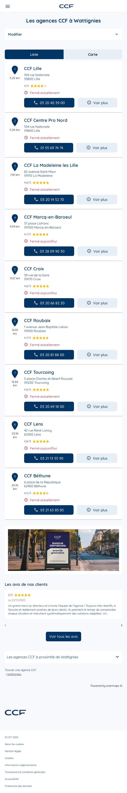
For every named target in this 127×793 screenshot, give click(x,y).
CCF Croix (34, 268)
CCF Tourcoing (39, 372)
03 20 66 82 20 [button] (49, 303)
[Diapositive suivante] (121, 625)
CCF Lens (33, 424)
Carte (92, 54)
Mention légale (13, 751)
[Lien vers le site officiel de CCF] (66, 6)
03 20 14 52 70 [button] (49, 199)
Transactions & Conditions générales (25, 772)
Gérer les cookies (14, 744)
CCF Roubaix (37, 320)
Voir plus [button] (97, 103)
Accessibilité (12, 778)
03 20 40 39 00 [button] (49, 103)
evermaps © (114, 686)
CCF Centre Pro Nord (45, 120)
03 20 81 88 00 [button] (49, 355)
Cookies (9, 758)
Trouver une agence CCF (20, 670)
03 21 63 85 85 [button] (49, 510)
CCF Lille (33, 68)
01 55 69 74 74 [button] (48, 148)
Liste (34, 54)
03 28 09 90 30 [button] (49, 251)
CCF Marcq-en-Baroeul (48, 217)
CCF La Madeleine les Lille (51, 165)
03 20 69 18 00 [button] (49, 406)
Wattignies (14, 674)
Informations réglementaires (21, 765)
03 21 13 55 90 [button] (48, 458)
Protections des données (18, 785)
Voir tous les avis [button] (63, 636)
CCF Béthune (37, 476)
